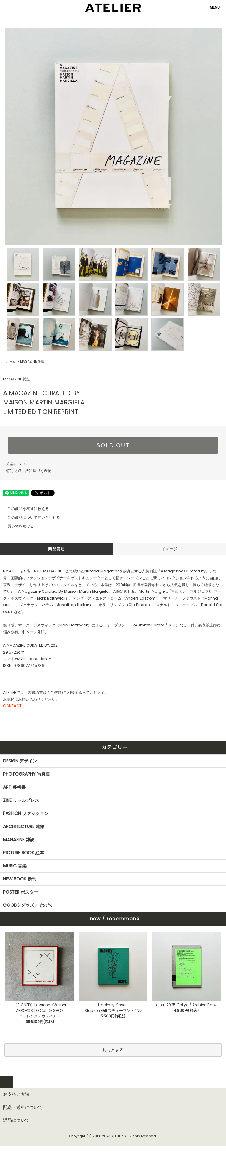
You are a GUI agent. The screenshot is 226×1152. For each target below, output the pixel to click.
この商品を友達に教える (24, 508)
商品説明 (56, 548)
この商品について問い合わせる (30, 517)
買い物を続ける (17, 526)
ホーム (11, 361)
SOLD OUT (112, 445)
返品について (17, 463)
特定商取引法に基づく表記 (28, 470)
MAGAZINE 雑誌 (32, 361)
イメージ (169, 548)
